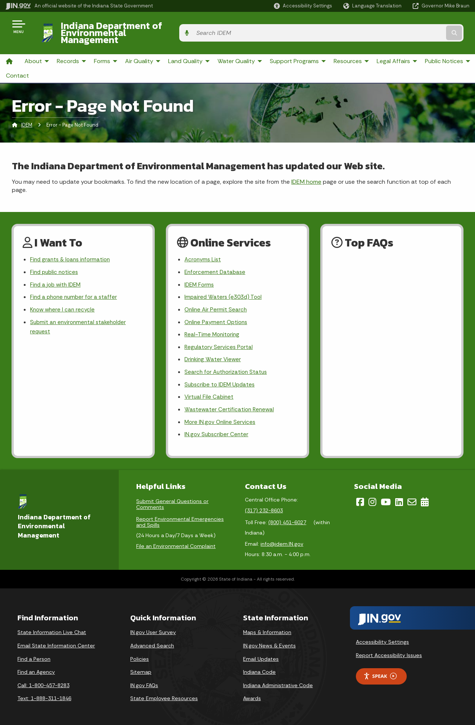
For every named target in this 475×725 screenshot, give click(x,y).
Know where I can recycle (64, 300)
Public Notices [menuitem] (448, 48)
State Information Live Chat (51, 628)
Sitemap (140, 667)
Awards (252, 694)
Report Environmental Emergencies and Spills (180, 518)
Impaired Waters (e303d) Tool (224, 286)
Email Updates (261, 654)
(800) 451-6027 (287, 518)
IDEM (26, 112)
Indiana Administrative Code (278, 681)
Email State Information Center (56, 641)
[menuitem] (9, 48)
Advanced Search (152, 641)
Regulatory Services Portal (219, 339)
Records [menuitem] (72, 48)
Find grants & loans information (72, 247)
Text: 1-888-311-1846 (44, 694)
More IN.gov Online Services (221, 417)
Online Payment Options (217, 313)
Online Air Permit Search (216, 300)
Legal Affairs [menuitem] (393, 48)
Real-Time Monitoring (213, 326)
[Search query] (416, 26)
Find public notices (55, 260)
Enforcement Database (216, 260)
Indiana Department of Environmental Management (167, 26)
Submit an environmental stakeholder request (80, 318)
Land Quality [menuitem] (190, 48)
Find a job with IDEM (57, 273)
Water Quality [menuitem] (240, 48)
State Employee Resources (164, 694)
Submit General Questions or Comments (172, 500)
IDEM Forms (200, 273)
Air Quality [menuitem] (143, 48)
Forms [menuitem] (106, 48)
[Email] (411, 497)
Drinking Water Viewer (213, 352)
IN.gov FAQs (144, 681)
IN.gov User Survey (153, 628)
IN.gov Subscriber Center (217, 430)
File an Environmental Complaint (176, 542)
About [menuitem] (37, 48)
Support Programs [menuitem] (299, 48)
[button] (303, 5)
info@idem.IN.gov (282, 539)
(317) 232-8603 (264, 506)
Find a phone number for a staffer (75, 286)
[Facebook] (360, 497)
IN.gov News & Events (269, 641)
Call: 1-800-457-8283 (43, 681)
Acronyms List (203, 247)
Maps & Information (267, 628)
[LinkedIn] (399, 497)
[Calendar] (425, 497)
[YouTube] (386, 497)
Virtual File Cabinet (209, 391)
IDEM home (306, 169)
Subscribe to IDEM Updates (221, 378)
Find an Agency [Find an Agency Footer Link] (36, 667)
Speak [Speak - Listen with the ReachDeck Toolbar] (380, 672)
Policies (139, 654)
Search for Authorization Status (227, 365)
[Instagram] (372, 497)
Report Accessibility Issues (389, 651)
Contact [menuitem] (17, 63)
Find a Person (33, 654)
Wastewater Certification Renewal (230, 404)
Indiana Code (259, 667)
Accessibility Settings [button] (382, 637)
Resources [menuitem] (352, 48)
